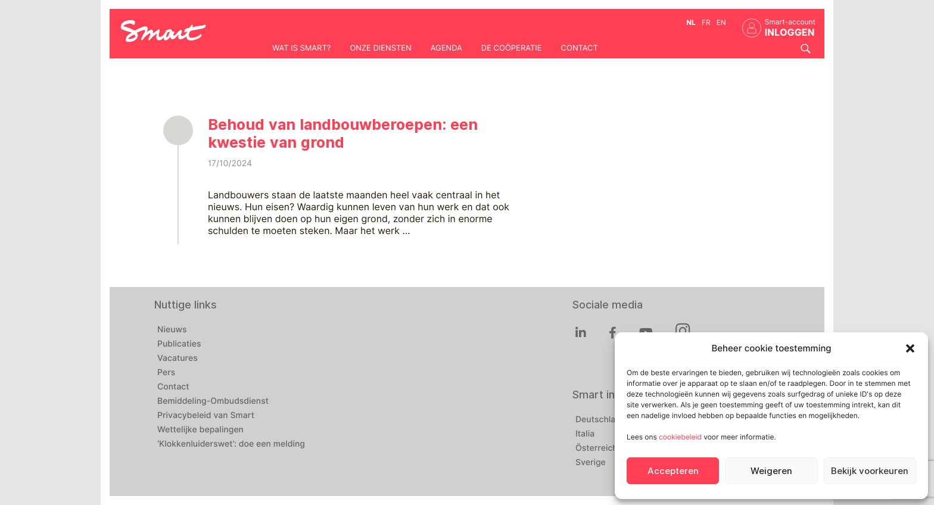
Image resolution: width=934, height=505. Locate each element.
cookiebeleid (680, 436)
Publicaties (179, 344)
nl (691, 22)
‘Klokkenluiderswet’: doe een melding (231, 444)
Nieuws (172, 330)
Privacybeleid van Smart (205, 415)
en (721, 22)
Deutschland (600, 420)
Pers (166, 373)
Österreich (596, 448)
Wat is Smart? (301, 48)
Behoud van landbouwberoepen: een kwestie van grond (343, 133)
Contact (579, 48)
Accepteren (673, 471)
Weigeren (771, 471)
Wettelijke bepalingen (200, 430)
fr (706, 22)
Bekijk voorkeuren (869, 471)
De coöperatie (511, 48)
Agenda (446, 48)
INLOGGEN (790, 32)
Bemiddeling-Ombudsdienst (213, 401)
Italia (584, 434)
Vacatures (177, 358)
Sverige (590, 462)
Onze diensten (380, 48)
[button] (910, 348)
